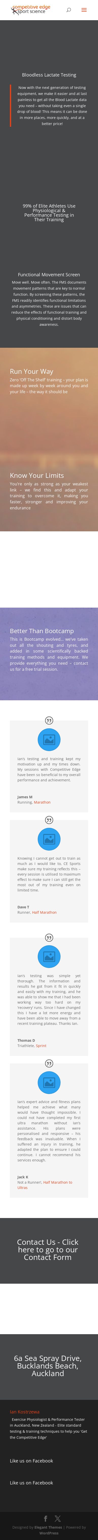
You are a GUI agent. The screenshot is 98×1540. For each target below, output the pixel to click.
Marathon (42, 802)
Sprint (41, 1045)
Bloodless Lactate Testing (49, 75)
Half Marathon (44, 912)
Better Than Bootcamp (42, 631)
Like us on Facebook (31, 1461)
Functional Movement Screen (49, 274)
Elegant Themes (48, 1527)
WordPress (49, 1533)
